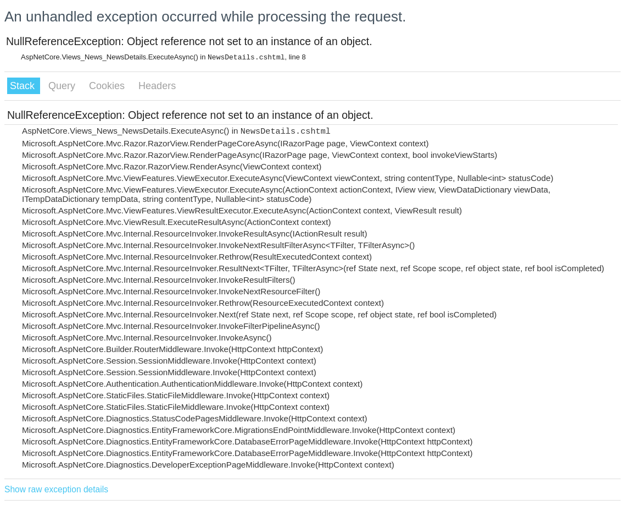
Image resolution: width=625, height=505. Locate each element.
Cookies (108, 85)
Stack (23, 85)
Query (63, 85)
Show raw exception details (56, 489)
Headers (157, 85)
